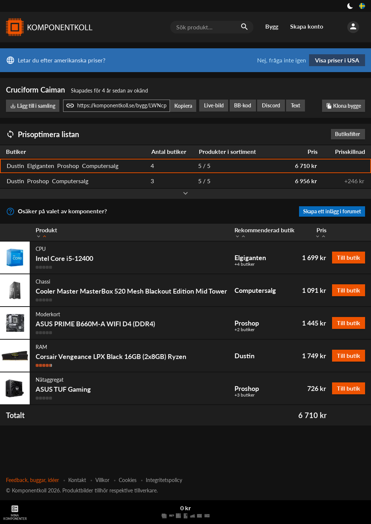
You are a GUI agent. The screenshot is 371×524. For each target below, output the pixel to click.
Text (295, 105)
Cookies (128, 480)
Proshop (246, 323)
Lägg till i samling (32, 106)
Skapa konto (306, 26)
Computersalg (255, 290)
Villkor (102, 480)
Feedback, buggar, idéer (32, 480)
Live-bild (214, 105)
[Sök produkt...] (211, 27)
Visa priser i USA (337, 60)
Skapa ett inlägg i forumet (332, 211)
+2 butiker (244, 329)
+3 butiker (244, 395)
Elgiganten (250, 257)
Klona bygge (343, 106)
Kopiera (183, 106)
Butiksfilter (349, 134)
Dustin (244, 355)
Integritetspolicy (164, 480)
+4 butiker (244, 264)
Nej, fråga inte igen (281, 60)
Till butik (348, 257)
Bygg (271, 26)
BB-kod (242, 105)
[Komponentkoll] (47, 27)
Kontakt (77, 480)
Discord (271, 105)
